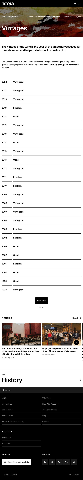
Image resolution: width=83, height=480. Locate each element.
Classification (68, 17)
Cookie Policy (7, 410)
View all (76, 318)
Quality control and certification (47, 17)
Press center (7, 432)
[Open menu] (79, 3)
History (30, 17)
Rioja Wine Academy (50, 404)
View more (46, 398)
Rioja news (6, 443)
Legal (4, 398)
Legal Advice (7, 404)
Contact (45, 422)
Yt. (52, 462)
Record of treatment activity (13, 422)
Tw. (66, 462)
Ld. (74, 462)
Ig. (45, 462)
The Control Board (49, 410)
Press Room (6, 438)
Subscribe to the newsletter (16, 462)
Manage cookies (73, 474)
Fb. (59, 462)
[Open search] (75, 3)
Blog (44, 416)
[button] (76, 342)
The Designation (10, 16)
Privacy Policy (7, 416)
